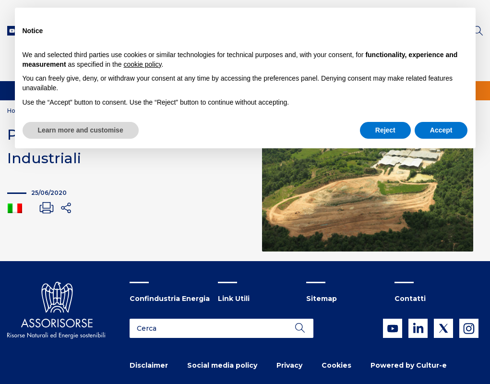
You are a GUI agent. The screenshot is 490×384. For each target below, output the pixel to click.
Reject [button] (385, 130)
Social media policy (222, 365)
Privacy (289, 365)
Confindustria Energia (170, 298)
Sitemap (321, 298)
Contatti (410, 298)
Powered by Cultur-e (408, 365)
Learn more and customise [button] (80, 130)
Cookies (336, 365)
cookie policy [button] (142, 64)
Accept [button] (441, 130)
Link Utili (234, 298)
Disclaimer (149, 365)
